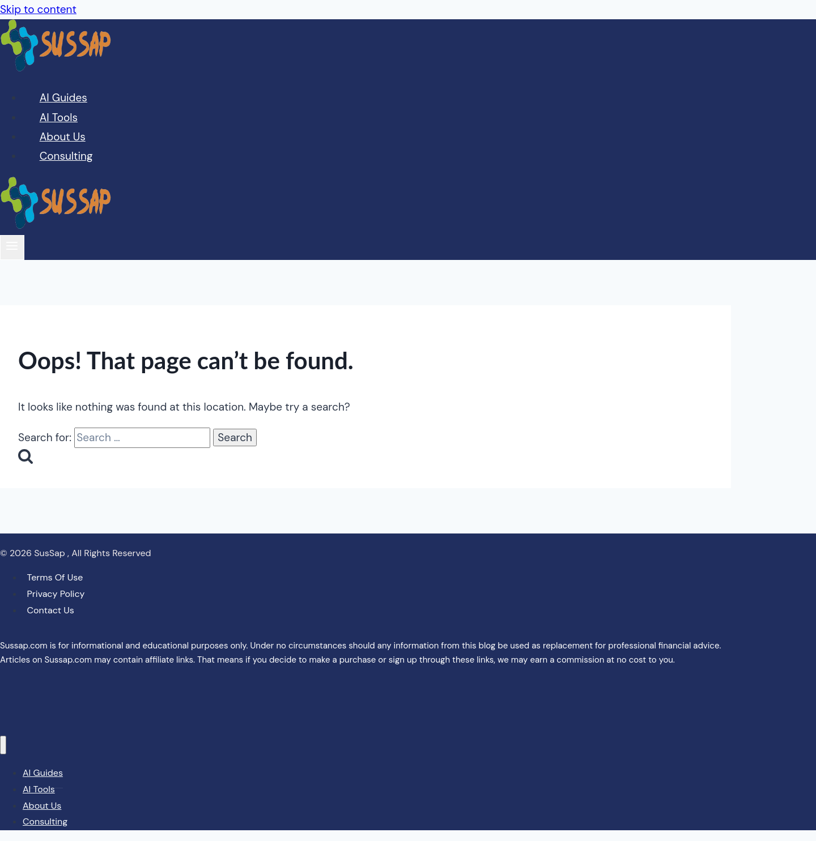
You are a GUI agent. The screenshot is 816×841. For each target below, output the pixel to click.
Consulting (66, 156)
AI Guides (63, 98)
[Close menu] (3, 745)
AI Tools (59, 117)
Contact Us (50, 610)
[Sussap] (56, 68)
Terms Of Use (55, 577)
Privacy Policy (56, 594)
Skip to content (38, 9)
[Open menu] (12, 247)
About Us (63, 137)
